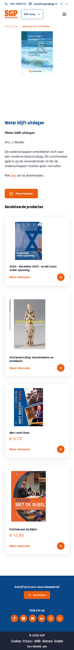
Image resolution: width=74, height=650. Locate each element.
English (58, 640)
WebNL (37, 646)
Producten (11, 26)
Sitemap (47, 640)
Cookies (16, 640)
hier (14, 175)
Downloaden (21, 193)
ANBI (37, 640)
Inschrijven (37, 595)
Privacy (28, 640)
